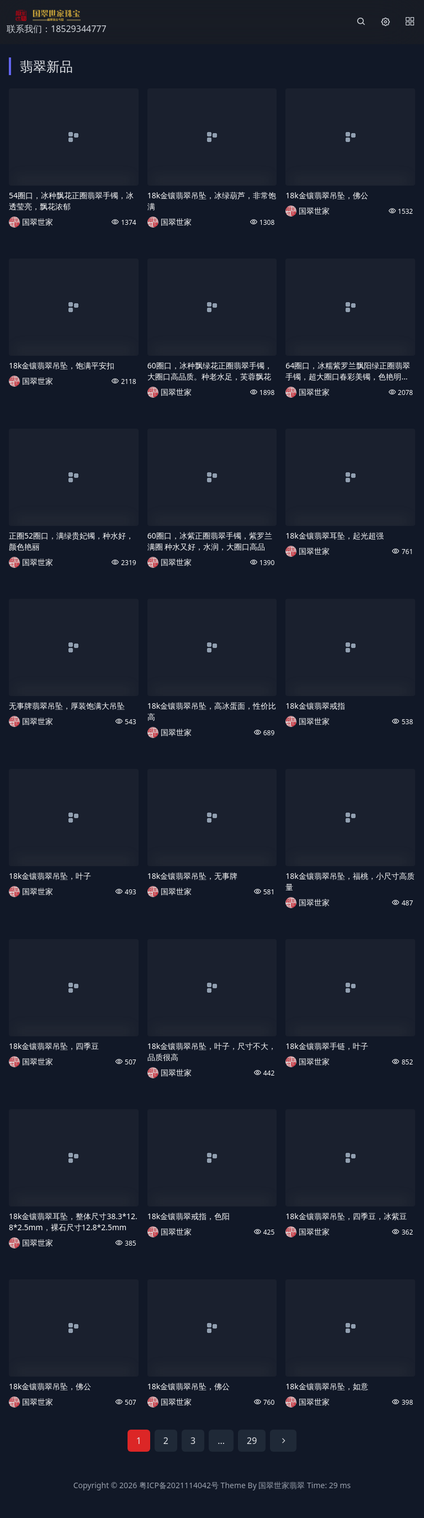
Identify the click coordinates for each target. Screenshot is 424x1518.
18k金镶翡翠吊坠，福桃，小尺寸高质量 (350, 881)
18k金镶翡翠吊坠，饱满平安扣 (62, 365)
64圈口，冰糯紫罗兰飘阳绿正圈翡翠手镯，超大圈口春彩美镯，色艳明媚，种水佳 (347, 371)
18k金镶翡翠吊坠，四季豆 (54, 1046)
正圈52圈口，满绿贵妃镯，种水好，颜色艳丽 (71, 541)
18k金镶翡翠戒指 (315, 705)
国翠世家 (37, 222)
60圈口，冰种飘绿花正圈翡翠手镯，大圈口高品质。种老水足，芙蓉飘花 (209, 371)
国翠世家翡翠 (281, 1485)
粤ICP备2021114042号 (179, 1485)
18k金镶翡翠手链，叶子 (326, 1046)
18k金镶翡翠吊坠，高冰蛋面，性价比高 (212, 711)
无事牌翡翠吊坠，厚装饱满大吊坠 (67, 705)
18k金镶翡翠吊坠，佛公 (326, 195)
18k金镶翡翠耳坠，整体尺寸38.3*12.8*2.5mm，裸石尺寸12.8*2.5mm (73, 1221)
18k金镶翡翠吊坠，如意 (326, 1386)
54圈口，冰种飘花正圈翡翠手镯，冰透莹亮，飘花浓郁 (71, 201)
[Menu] (409, 22)
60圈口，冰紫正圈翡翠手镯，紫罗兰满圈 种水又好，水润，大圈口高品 (209, 541)
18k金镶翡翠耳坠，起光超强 (334, 535)
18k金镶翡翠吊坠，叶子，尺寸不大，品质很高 (212, 1051)
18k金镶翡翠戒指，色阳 (188, 1216)
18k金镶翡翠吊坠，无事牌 (192, 876)
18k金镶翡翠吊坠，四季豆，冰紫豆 (346, 1216)
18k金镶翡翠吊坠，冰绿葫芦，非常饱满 (212, 201)
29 (252, 1441)
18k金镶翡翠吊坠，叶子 (50, 876)
